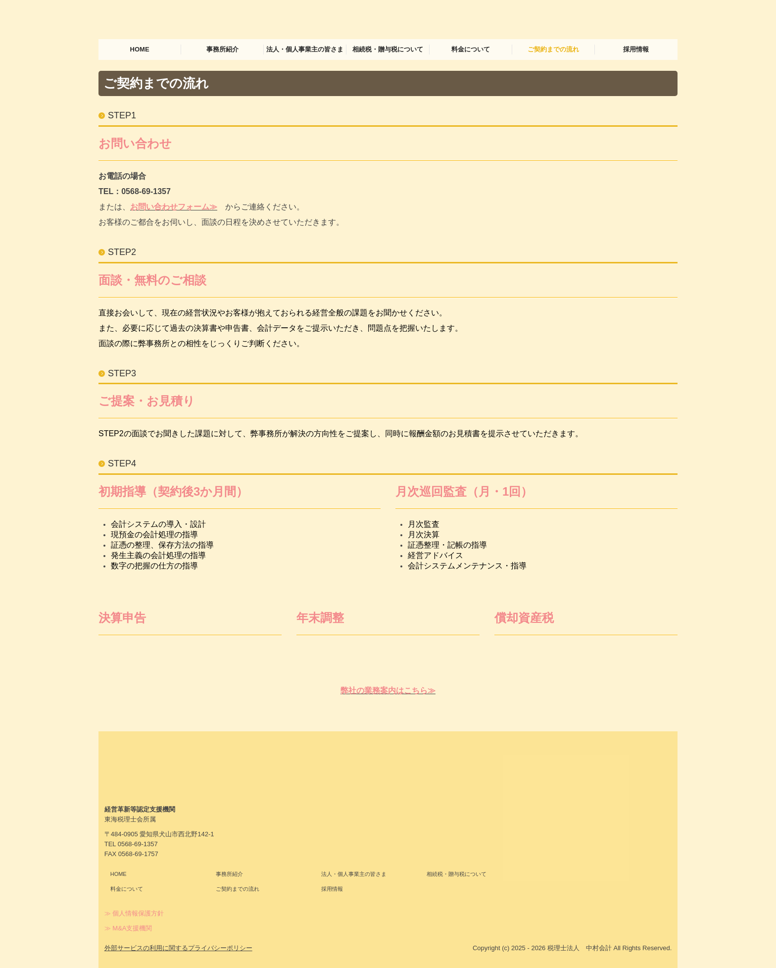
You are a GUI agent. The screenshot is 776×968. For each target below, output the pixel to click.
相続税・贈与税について (387, 49)
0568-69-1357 (146, 191)
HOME (139, 49)
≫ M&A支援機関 (128, 928)
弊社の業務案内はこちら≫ (388, 690)
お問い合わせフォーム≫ (173, 207)
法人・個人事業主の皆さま (304, 49)
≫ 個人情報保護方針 (134, 913)
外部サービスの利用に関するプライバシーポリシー (178, 948)
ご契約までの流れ (553, 49)
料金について (470, 49)
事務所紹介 (222, 49)
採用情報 (636, 49)
